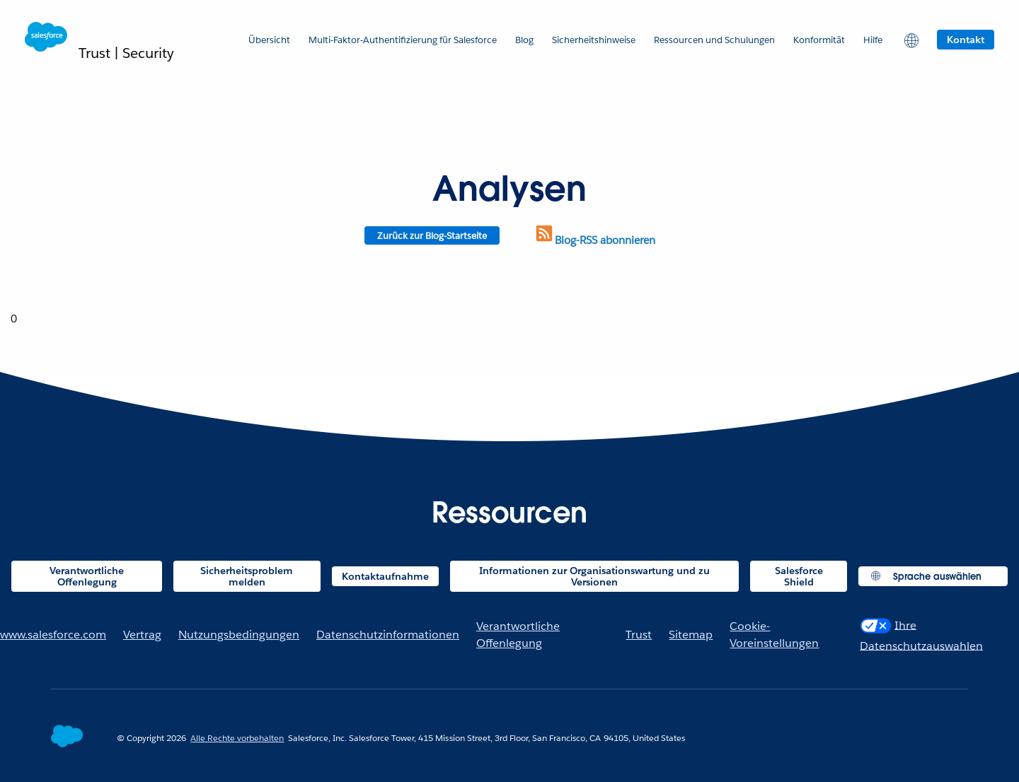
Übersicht (269, 40)
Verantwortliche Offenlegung (87, 576)
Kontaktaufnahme (385, 576)
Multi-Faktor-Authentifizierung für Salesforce (403, 40)
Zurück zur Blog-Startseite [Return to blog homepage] (432, 236)
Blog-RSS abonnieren (594, 240)
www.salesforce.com (53, 634)
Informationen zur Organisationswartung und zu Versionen (594, 576)
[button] (910, 39)
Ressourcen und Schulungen (714, 40)
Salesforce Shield (799, 576)
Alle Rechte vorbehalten (237, 738)
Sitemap (691, 634)
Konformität (819, 40)
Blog (524, 40)
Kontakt (965, 39)
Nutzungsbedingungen (238, 634)
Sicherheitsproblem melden (246, 576)
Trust (639, 634)
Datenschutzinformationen (387, 634)
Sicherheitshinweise (593, 40)
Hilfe (872, 40)
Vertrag (142, 634)
